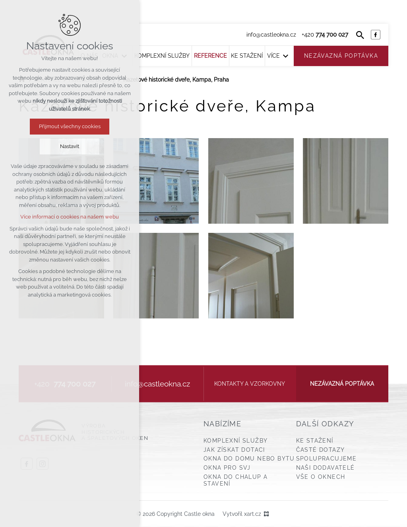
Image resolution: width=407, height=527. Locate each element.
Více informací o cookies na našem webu (69, 217)
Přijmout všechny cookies (70, 126)
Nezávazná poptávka (342, 384)
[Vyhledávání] (360, 34)
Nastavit (69, 146)
